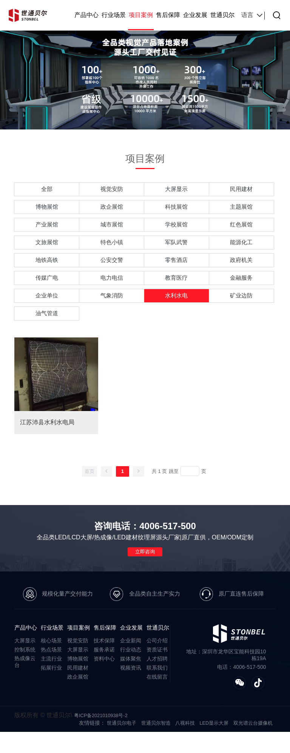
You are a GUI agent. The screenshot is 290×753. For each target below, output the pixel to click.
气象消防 (112, 310)
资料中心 (104, 679)
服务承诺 (104, 670)
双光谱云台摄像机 (251, 744)
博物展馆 (47, 210)
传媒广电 (47, 290)
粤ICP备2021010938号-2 (103, 736)
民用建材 (241, 190)
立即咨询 (145, 570)
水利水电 (176, 310)
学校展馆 (176, 230)
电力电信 (112, 290)
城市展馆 (112, 230)
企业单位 (47, 310)
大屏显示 (176, 190)
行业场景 (114, 15)
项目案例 (141, 15)
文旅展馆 (47, 250)
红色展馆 (241, 230)
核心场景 (51, 661)
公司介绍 (157, 661)
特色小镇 (112, 250)
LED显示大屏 (209, 744)
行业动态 (130, 670)
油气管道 (47, 330)
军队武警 (176, 250)
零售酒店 (176, 270)
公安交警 (112, 270)
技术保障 (104, 661)
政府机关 (241, 270)
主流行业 (51, 679)
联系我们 (157, 688)
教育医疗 (176, 290)
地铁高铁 (47, 270)
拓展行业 (51, 688)
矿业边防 (241, 310)
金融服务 (241, 290)
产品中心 (86, 15)
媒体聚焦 (130, 679)
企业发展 (195, 15)
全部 (47, 190)
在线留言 (157, 697)
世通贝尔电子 (111, 744)
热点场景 (51, 670)
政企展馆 (112, 210)
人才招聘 (157, 679)
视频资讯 (130, 688)
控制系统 (24, 670)
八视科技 (178, 744)
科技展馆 (176, 210)
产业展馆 (47, 230)
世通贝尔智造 (148, 744)
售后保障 (168, 15)
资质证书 (157, 670)
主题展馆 (241, 210)
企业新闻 (130, 661)
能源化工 (241, 250)
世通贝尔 (222, 15)
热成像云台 (24, 681)
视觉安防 (112, 190)
